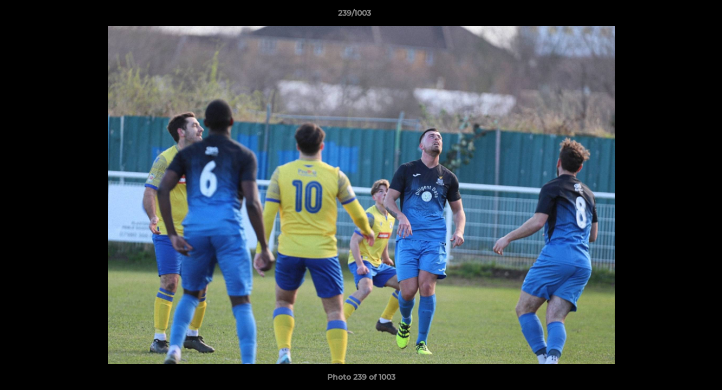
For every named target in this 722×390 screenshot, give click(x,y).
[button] (676, 16)
